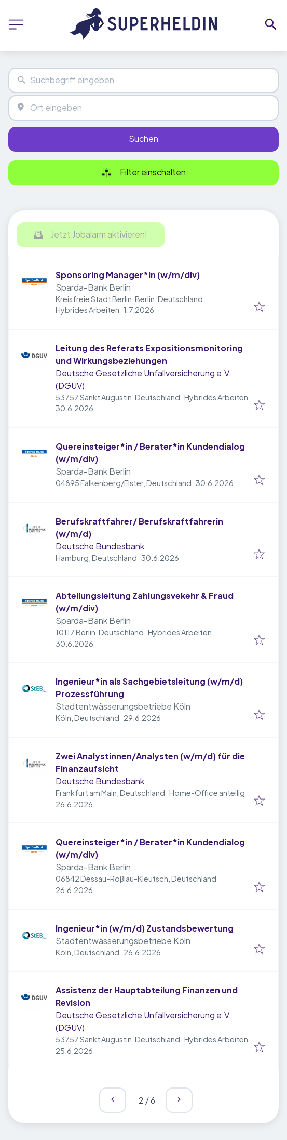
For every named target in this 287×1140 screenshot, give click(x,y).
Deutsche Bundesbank (100, 546)
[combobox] (143, 80)
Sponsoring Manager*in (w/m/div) (128, 274)
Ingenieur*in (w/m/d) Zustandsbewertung (145, 928)
